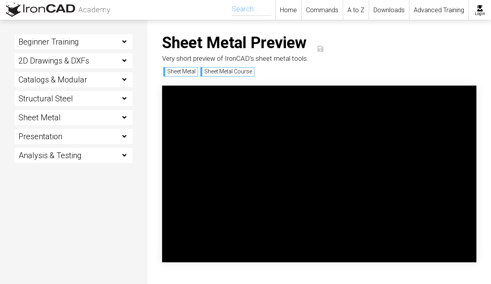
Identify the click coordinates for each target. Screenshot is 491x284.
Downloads (389, 10)
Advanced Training (439, 10)
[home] (53, 10)
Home (288, 10)
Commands (322, 10)
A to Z (355, 10)
